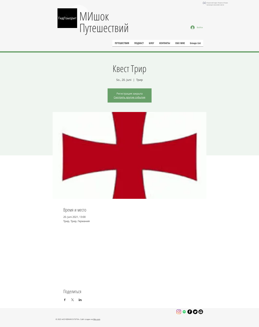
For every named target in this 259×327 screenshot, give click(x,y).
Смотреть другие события (129, 97)
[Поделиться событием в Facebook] (64, 300)
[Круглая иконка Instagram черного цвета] (200, 311)
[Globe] (204, 3)
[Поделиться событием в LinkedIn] (80, 300)
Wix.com (96, 319)
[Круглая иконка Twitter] (195, 311)
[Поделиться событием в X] (72, 300)
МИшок (94, 16)
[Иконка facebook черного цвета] (189, 311)
